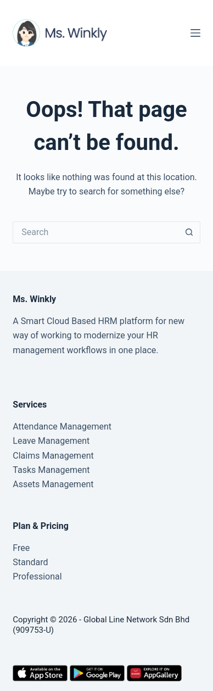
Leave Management (51, 441)
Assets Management (53, 484)
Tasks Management (51, 470)
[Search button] (189, 232)
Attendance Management (62, 426)
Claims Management (53, 455)
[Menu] (195, 33)
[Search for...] (95, 232)
